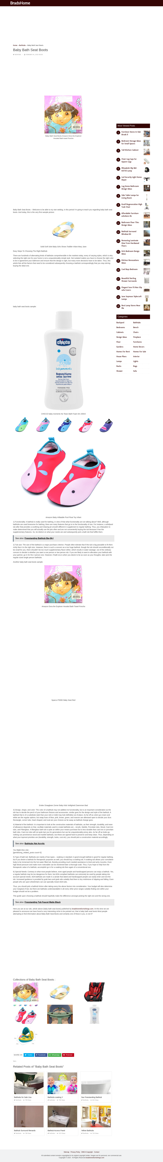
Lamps (119, 361)
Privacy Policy (75, 1152)
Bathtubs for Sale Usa (22, 1097)
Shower (119, 371)
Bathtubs (18, 54)
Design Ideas (121, 337)
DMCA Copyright (87, 1152)
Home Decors (138, 347)
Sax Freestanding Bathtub (91, 1097)
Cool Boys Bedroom (129, 269)
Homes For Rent (123, 351)
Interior (136, 356)
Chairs (135, 332)
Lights (135, 361)
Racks (118, 366)
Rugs (135, 366)
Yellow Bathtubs (87, 1130)
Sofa (135, 371)
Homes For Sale (139, 351)
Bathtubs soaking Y (55, 1097)
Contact (96, 1152)
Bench (136, 327)
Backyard (120, 322)
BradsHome (24, 3)
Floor (118, 342)
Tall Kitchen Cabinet (129, 150)
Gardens (119, 347)
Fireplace (137, 337)
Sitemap (66, 1152)
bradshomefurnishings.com (82, 909)
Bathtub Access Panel (56, 1130)
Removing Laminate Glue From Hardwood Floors (130, 243)
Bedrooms (120, 327)
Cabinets (120, 332)
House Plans (121, 356)
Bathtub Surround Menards (24, 1130)
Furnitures (137, 342)
